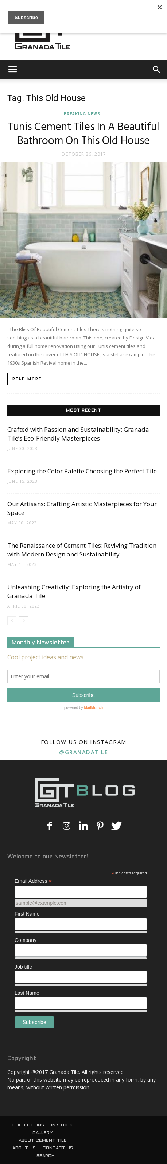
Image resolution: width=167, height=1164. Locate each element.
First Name (27, 914)
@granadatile (83, 752)
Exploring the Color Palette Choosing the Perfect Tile (82, 471)
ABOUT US (24, 1148)
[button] (157, 69)
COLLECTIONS (28, 1125)
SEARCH (45, 1156)
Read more (27, 379)
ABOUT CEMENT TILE (43, 1140)
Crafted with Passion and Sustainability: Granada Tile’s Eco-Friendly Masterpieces (78, 433)
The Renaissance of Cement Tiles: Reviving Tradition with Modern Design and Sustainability (81, 549)
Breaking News (82, 114)
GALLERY (42, 1133)
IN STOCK (62, 1125)
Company (25, 940)
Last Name (27, 993)
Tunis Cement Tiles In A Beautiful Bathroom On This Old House (83, 134)
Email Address (33, 881)
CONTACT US (58, 1148)
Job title (23, 967)
